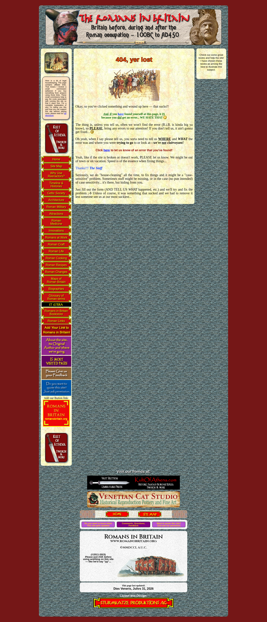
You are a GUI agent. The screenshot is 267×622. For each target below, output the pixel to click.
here (106, 150)
